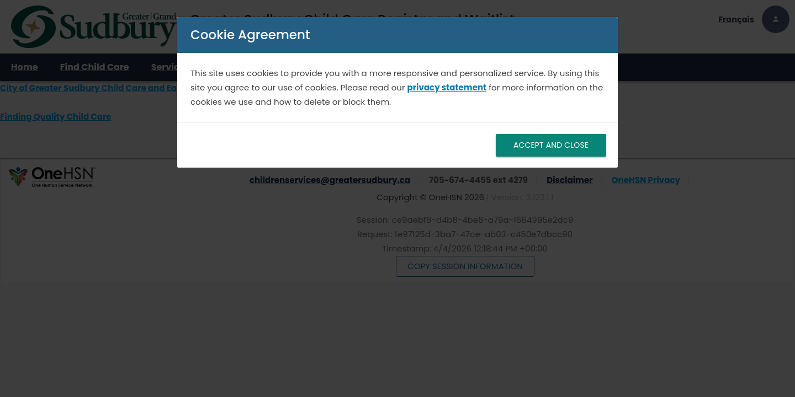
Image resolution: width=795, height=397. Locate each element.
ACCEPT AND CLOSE (551, 145)
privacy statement (447, 87)
